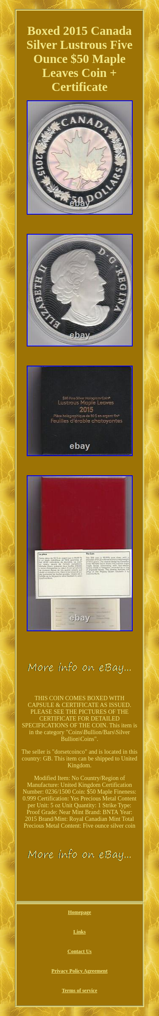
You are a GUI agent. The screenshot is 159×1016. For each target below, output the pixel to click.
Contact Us (79, 951)
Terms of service (80, 990)
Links (79, 932)
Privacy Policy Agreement (79, 971)
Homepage (79, 912)
